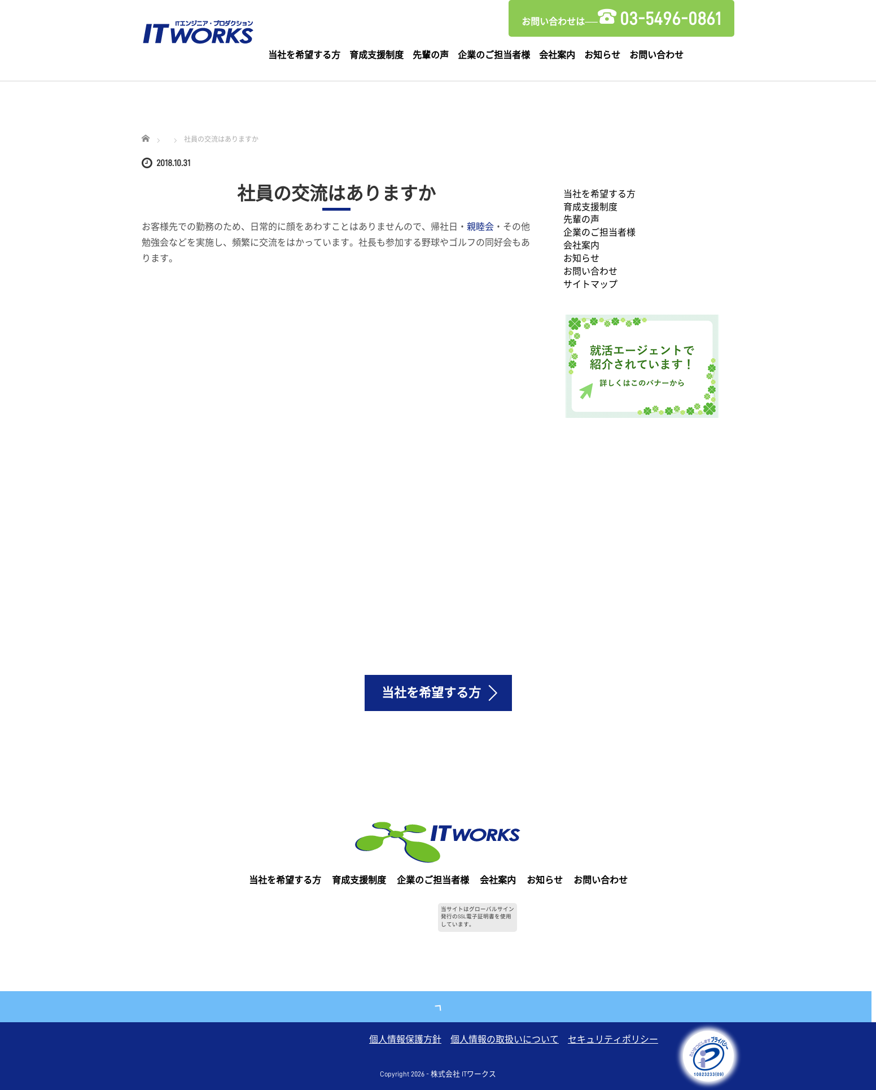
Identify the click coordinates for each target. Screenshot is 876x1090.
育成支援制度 (376, 55)
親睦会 (480, 227)
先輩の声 (431, 55)
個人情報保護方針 (405, 1039)
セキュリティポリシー (613, 1039)
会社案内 (557, 55)
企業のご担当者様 (494, 55)
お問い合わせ (656, 55)
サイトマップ (590, 284)
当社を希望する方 (304, 55)
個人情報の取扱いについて (504, 1039)
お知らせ (602, 55)
